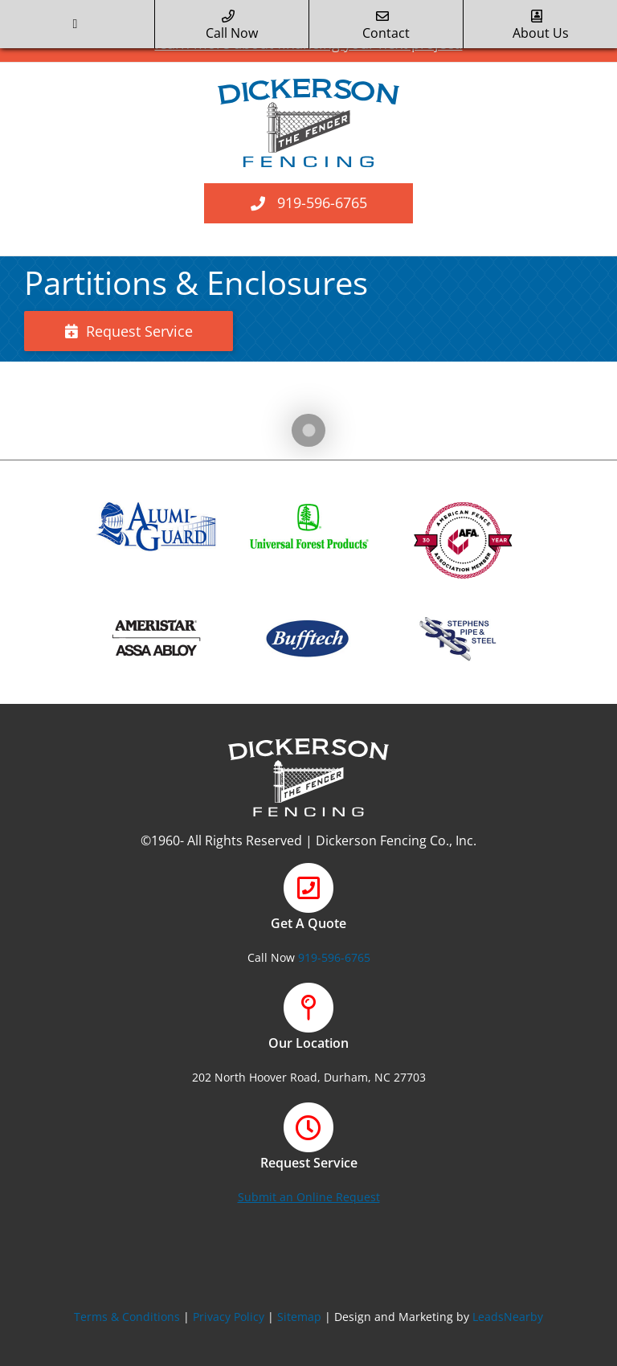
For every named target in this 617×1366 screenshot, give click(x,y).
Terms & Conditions (127, 1316)
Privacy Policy (228, 1316)
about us (541, 26)
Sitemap (299, 1316)
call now (232, 26)
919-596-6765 (322, 202)
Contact (386, 26)
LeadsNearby (507, 1316)
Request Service (129, 331)
